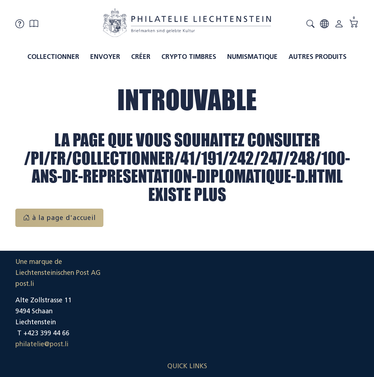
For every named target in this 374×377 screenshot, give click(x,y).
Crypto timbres (188, 57)
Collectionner (53, 57)
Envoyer (105, 57)
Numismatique (252, 57)
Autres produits (318, 57)
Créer (140, 57)
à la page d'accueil (59, 218)
